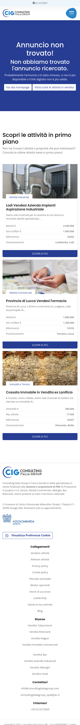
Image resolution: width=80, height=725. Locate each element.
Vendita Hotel (40, 673)
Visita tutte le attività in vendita (54, 87)
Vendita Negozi (40, 638)
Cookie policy (40, 572)
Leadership (40, 598)
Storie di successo (39, 591)
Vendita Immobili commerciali (40, 644)
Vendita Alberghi (40, 667)
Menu (71, 13)
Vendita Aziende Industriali (40, 661)
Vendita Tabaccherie (40, 625)
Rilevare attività (40, 559)
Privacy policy (40, 566)
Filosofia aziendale (40, 578)
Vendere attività (40, 553)
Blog (40, 610)
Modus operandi (40, 585)
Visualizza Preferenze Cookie (27, 535)
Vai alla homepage (18, 87)
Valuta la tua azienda (40, 604)
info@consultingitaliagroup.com (40, 688)
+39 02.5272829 (40, 709)
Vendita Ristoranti (39, 631)
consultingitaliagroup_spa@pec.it (40, 695)
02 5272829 (40, 2)
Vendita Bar (40, 654)
